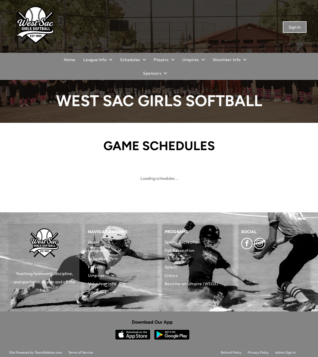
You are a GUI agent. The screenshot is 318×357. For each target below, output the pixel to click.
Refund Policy (231, 352)
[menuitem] (73, 59)
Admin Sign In (285, 352)
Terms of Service (80, 352)
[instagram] (259, 244)
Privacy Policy (258, 352)
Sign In (295, 27)
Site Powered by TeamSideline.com (35, 352)
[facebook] (247, 244)
